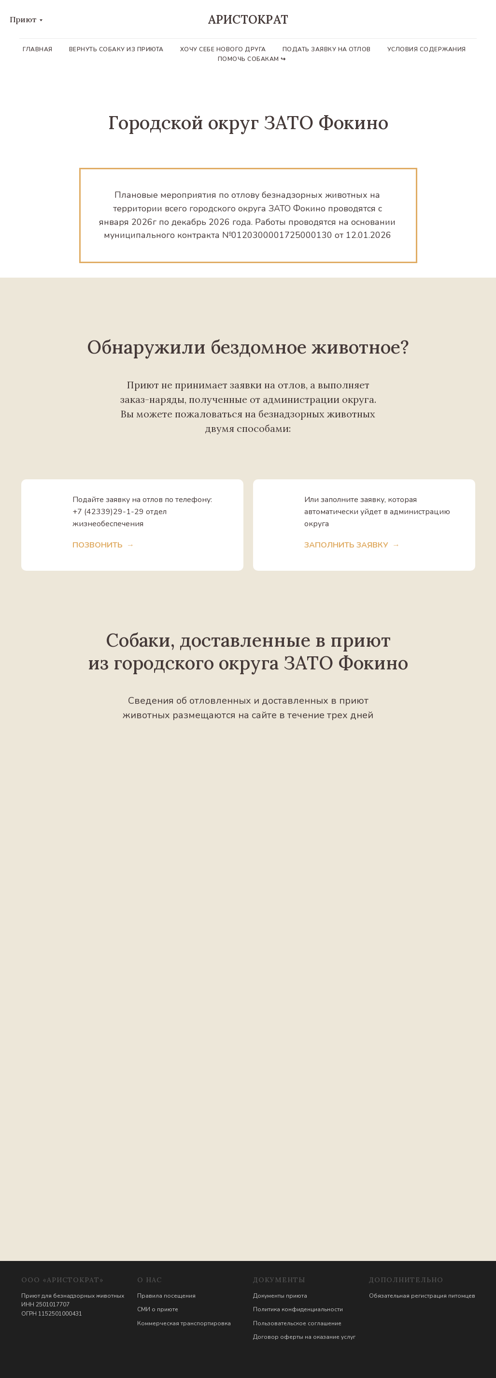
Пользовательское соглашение (297, 1323)
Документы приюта (280, 1296)
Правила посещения (166, 1296)
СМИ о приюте (157, 1309)
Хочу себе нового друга (223, 49)
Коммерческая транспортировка (184, 1323)
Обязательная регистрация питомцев (422, 1296)
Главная (38, 49)
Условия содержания (426, 49)
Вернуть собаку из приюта (116, 49)
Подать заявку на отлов (327, 49)
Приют (23, 19)
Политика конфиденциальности (298, 1309)
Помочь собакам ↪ (252, 59)
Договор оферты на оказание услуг (304, 1337)
